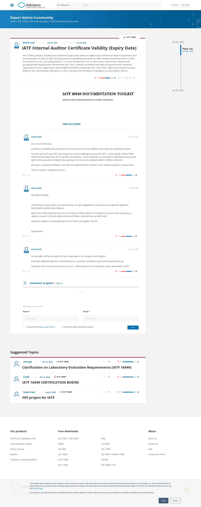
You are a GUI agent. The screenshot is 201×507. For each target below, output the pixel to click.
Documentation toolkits (21, 449)
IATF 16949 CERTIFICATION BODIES (52, 388)
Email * (86, 318)
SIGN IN (175, 5)
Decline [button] (175, 501)
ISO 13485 (106, 454)
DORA (61, 449)
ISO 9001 (62, 454)
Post (133, 334)
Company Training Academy (23, 465)
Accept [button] (163, 501)
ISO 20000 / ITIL (108, 470)
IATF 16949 (23, 21)
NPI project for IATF (40, 402)
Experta (13, 459)
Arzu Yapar (36, 195)
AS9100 (104, 465)
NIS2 (103, 443)
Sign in (59, 290)
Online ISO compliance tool (23, 443)
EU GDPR (105, 449)
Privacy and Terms (46, 333)
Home (13, 21)
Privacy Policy (38, 488)
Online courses (17, 454)
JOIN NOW (185, 5)
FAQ (150, 454)
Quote (27, 181)
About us (152, 443)
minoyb (28, 368)
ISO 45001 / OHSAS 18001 (113, 459)
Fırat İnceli (36, 143)
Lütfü (27, 383)
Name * (26, 318)
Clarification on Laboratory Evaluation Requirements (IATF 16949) (78, 373)
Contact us (153, 449)
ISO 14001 (63, 459)
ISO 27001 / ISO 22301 (68, 443)
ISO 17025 (63, 470)
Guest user (30, 397)
